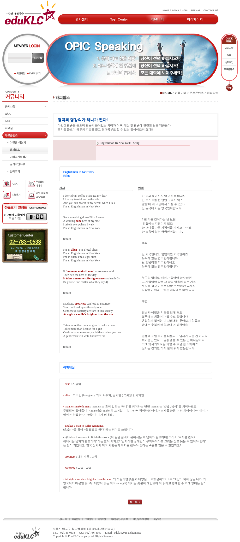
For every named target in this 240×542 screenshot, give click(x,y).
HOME (166, 92)
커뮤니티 (180, 92)
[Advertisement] (25, 286)
